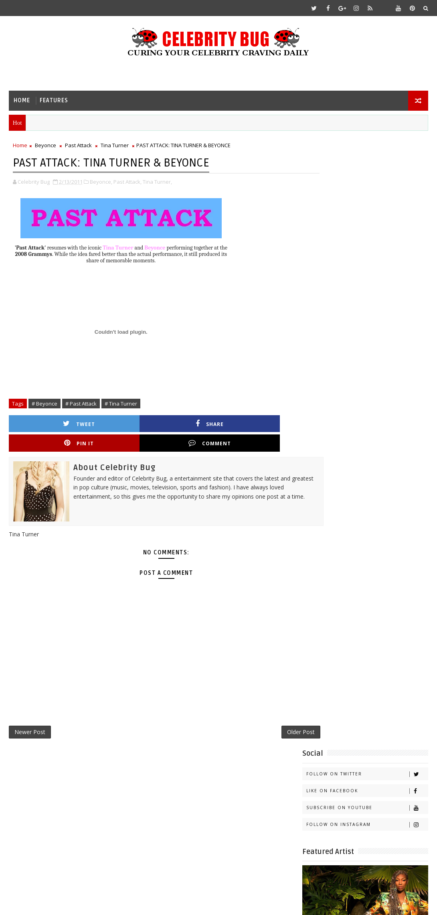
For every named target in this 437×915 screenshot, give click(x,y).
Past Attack (78, 146)
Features (54, 100)
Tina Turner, (157, 182)
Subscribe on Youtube (367, 198)
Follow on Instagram (367, 214)
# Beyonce (44, 404)
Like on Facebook (367, 181)
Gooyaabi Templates (168, 903)
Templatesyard (76, 903)
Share (121, 424)
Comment (263, 424)
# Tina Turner (121, 404)
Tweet (49, 424)
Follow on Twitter (367, 164)
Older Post (271, 716)
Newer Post (29, 716)
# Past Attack (81, 404)
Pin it (191, 424)
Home (22, 100)
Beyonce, (101, 182)
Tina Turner (115, 146)
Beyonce (45, 146)
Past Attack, (127, 182)
